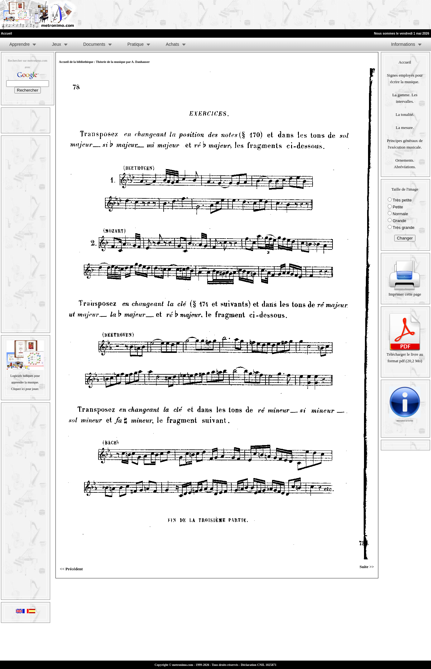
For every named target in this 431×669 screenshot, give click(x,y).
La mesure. (405, 127)
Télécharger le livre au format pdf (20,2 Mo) (404, 355)
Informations (403, 44)
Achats (172, 44)
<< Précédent (71, 569)
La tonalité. (404, 114)
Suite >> (367, 566)
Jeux (56, 44)
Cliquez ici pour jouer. (25, 389)
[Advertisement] (354, 14)
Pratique (135, 44)
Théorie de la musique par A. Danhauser (123, 62)
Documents (94, 44)
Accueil (405, 62)
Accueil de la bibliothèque (76, 62)
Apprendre (19, 44)
